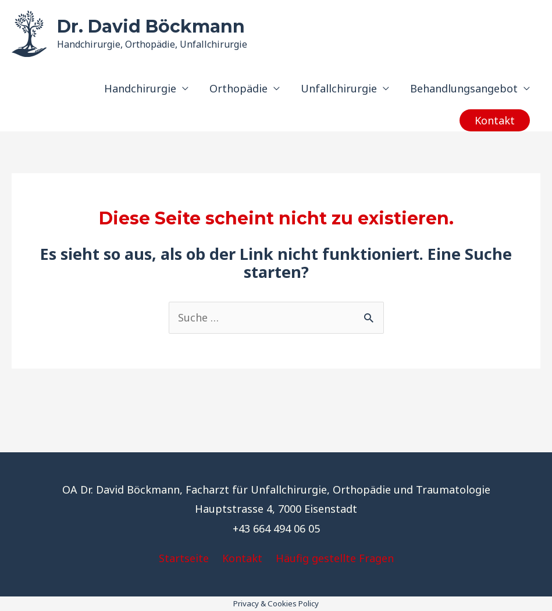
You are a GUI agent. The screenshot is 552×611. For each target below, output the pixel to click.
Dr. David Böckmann (151, 26)
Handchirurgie (140, 88)
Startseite (184, 558)
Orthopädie (238, 88)
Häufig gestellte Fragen (335, 558)
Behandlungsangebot (464, 88)
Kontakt (242, 558)
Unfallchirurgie (339, 88)
